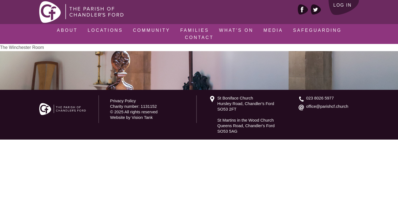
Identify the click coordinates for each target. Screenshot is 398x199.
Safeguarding (317, 30)
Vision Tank (142, 117)
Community (151, 30)
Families (194, 30)
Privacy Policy (123, 100)
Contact (199, 37)
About (67, 30)
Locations (105, 30)
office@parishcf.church (327, 106)
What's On (236, 30)
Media (273, 30)
